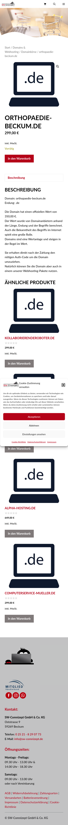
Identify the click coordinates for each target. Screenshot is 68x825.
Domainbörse (28, 51)
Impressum (51, 442)
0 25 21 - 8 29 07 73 (28, 734)
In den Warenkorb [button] (19, 363)
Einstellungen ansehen (34, 434)
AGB (8, 793)
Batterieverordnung (36, 797)
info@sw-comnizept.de (28, 739)
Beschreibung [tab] (16, 177)
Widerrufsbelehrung (25, 793)
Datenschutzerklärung (36, 442)
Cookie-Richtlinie (19, 442)
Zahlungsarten (49, 793)
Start (7, 47)
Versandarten (13, 797)
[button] (63, 385)
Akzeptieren (34, 416)
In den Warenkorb (19, 158)
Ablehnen (34, 425)
